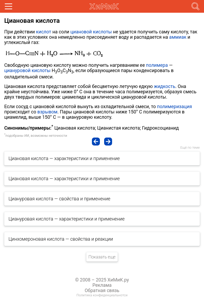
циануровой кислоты (27, 70)
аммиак (177, 37)
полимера (157, 65)
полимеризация (174, 106)
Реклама (102, 285)
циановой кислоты (91, 31)
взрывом (47, 111)
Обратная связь (102, 290)
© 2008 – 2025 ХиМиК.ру (102, 280)
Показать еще (102, 256)
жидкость (164, 86)
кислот (43, 31)
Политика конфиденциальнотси (102, 295)
